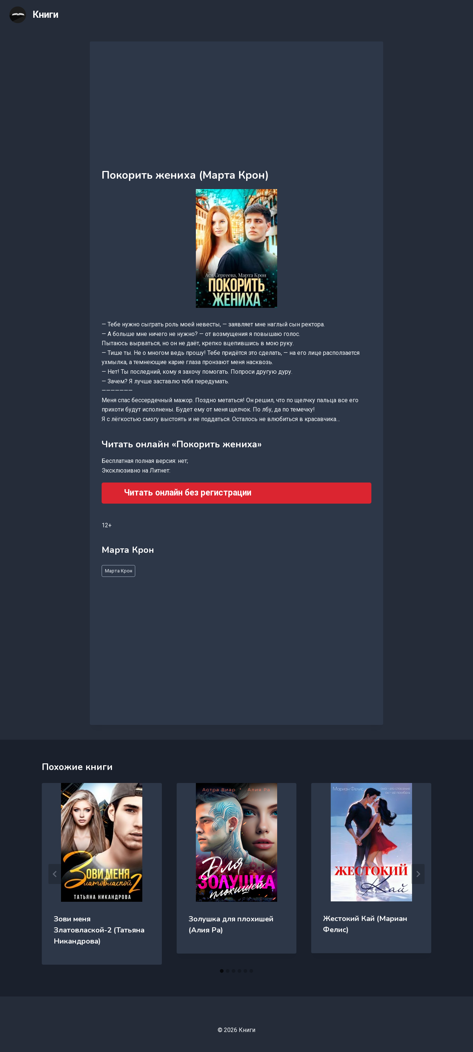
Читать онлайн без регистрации (187, 493)
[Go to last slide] (55, 874)
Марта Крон (118, 571)
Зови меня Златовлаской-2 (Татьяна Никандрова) (99, 930)
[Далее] (418, 874)
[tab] (222, 971)
